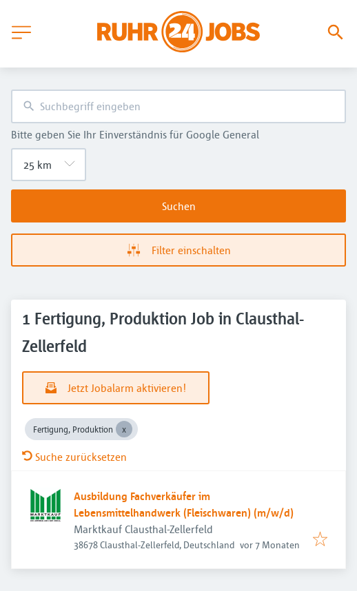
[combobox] (178, 106)
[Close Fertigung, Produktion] (124, 429)
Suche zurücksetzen (74, 457)
